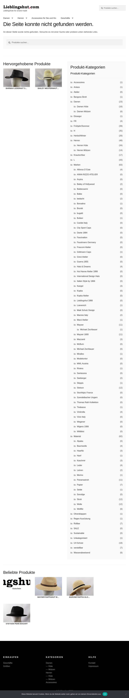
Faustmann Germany (86, 242)
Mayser (80, 325)
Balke (79, 194)
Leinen (80, 470)
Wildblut (80, 431)
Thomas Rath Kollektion (87, 402)
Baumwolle (82, 446)
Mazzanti (81, 339)
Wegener (81, 422)
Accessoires (79, 82)
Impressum (93, 666)
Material (77, 436)
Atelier (76, 92)
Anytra (80, 179)
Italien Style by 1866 (86, 281)
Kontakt (91, 663)
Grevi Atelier (82, 257)
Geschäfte (65, 18)
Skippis (80, 383)
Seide (79, 490)
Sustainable (79, 533)
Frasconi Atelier (84, 247)
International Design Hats (88, 276)
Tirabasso (81, 407)
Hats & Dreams (84, 266)
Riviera (80, 368)
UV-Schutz (78, 543)
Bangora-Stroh (80, 97)
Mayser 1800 (83, 334)
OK (105, 694)
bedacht (80, 199)
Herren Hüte (82, 145)
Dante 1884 (82, 233)
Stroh (79, 499)
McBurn (80, 344)
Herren (21, 18)
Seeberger (81, 378)
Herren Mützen (83, 150)
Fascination (82, 237)
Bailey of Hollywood (86, 184)
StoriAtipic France (85, 393)
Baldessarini (82, 189)
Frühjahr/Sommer (81, 126)
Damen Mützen (84, 111)
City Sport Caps (84, 228)
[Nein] (126, 694)
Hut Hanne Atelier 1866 (87, 271)
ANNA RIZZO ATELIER (87, 174)
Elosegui (77, 116)
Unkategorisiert (80, 538)
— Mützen (50, 669)
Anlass (77, 87)
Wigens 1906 (83, 426)
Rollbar (77, 523)
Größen (6, 666)
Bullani (80, 218)
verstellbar (78, 548)
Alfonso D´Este (83, 170)
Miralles (80, 354)
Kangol (80, 286)
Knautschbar (79, 155)
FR (75, 121)
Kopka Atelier (83, 296)
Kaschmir (81, 460)
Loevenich (81, 305)
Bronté (80, 208)
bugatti (80, 213)
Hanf (79, 456)
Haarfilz (80, 451)
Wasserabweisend (82, 553)
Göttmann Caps (84, 252)
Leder (79, 465)
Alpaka (80, 441)
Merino (80, 475)
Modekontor (82, 359)
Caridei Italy (82, 223)
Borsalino (81, 204)
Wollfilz (80, 509)
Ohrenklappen (80, 514)
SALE (76, 528)
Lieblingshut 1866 (85, 301)
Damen (6, 18)
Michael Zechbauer (88, 329)
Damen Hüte (82, 107)
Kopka (80, 291)
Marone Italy (82, 315)
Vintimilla (81, 412)
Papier (80, 485)
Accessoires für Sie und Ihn (44, 18)
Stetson (80, 388)
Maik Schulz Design (86, 310)
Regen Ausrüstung (82, 519)
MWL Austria (82, 363)
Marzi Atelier (82, 320)
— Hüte (49, 666)
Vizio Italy (81, 417)
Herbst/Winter (80, 136)
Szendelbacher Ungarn (87, 397)
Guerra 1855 (82, 262)
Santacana (82, 373)
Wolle (79, 504)
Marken (77, 165)
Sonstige (81, 494)
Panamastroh (83, 480)
